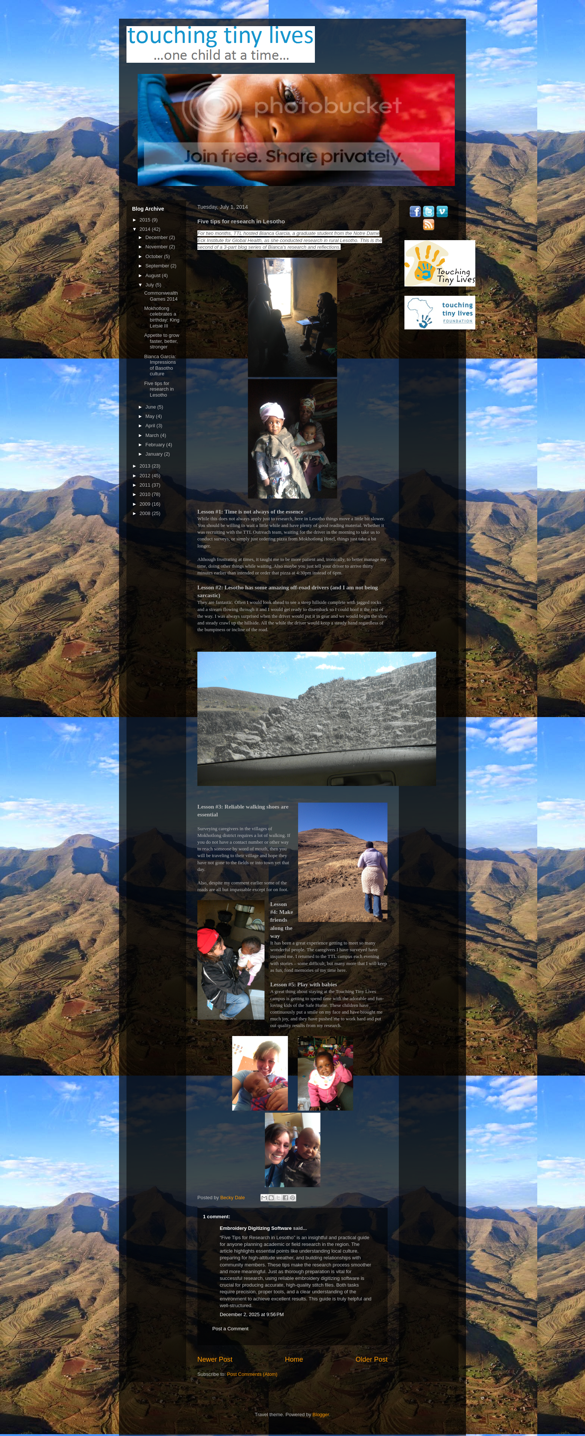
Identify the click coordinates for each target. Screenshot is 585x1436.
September (158, 266)
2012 (146, 475)
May (151, 416)
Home (294, 1359)
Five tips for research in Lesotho (158, 389)
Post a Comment (230, 1328)
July (151, 285)
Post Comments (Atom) (252, 1374)
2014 (146, 229)
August (154, 275)
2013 (146, 466)
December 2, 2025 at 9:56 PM (252, 1314)
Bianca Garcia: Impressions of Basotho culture (160, 365)
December (157, 237)
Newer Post (214, 1359)
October (155, 256)
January (155, 454)
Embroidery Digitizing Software (256, 1228)
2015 (146, 220)
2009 (146, 504)
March (153, 435)
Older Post (372, 1359)
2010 (146, 494)
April (151, 425)
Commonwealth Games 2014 (161, 296)
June (151, 407)
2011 (146, 485)
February (156, 444)
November (157, 246)
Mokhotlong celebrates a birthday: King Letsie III (161, 317)
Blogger (321, 1414)
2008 (146, 513)
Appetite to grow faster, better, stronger (161, 341)
